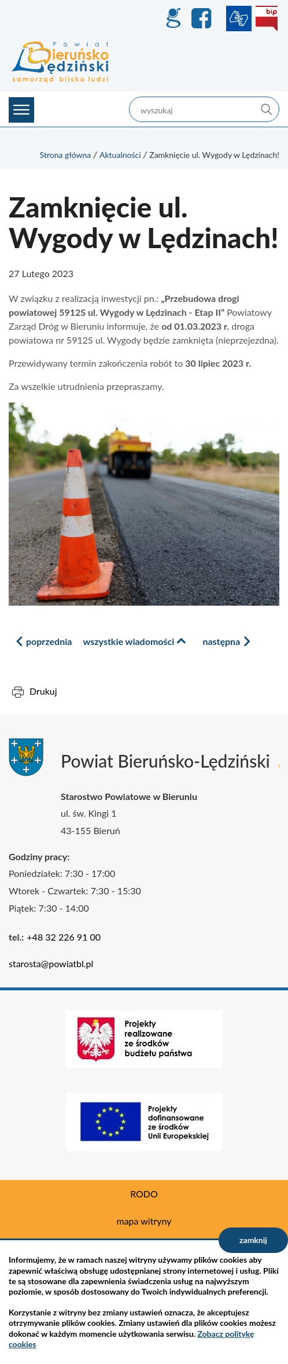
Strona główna (65, 155)
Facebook (203, 18)
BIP (266, 18)
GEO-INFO (173, 18)
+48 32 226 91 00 (64, 936)
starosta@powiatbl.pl (51, 963)
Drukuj (43, 690)
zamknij (253, 1240)
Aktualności (120, 155)
